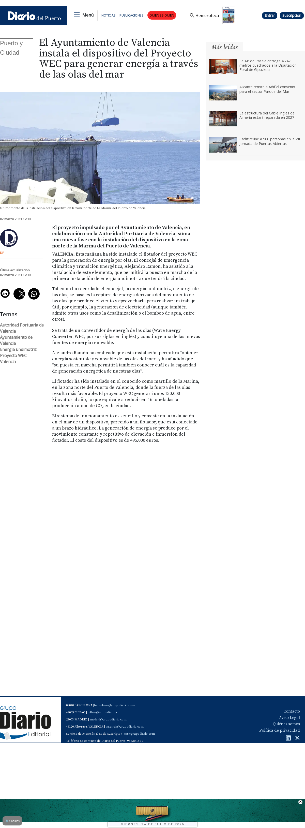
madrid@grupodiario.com (108, 719)
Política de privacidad (279, 730)
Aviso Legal (289, 717)
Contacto (291, 711)
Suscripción (291, 15)
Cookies (12, 821)
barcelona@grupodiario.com (114, 705)
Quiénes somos (286, 724)
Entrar (270, 15)
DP (2, 252)
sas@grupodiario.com (139, 734)
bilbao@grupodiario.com (105, 712)
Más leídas (224, 47)
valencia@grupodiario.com (125, 727)
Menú (88, 15)
